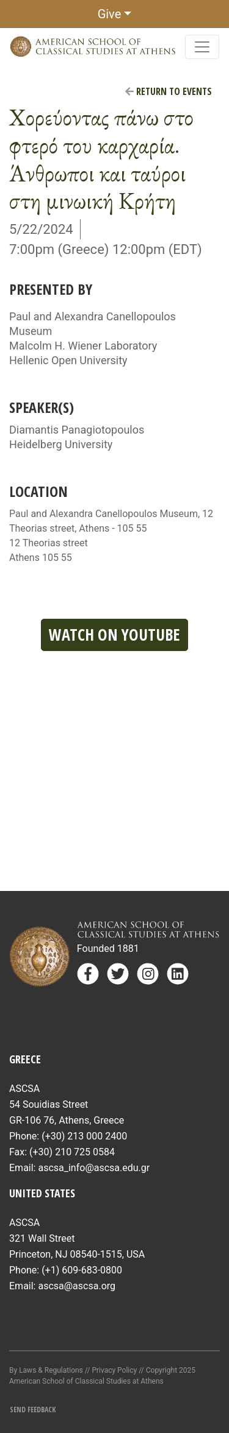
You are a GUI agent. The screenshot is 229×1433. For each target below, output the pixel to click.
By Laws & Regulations (46, 1370)
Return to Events (168, 91)
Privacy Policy (114, 1370)
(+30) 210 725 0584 (72, 1152)
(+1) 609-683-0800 (82, 1270)
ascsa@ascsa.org (76, 1286)
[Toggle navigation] (202, 47)
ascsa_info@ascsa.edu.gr (94, 1168)
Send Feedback (33, 1409)
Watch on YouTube (114, 635)
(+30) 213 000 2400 (84, 1136)
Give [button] (110, 14)
